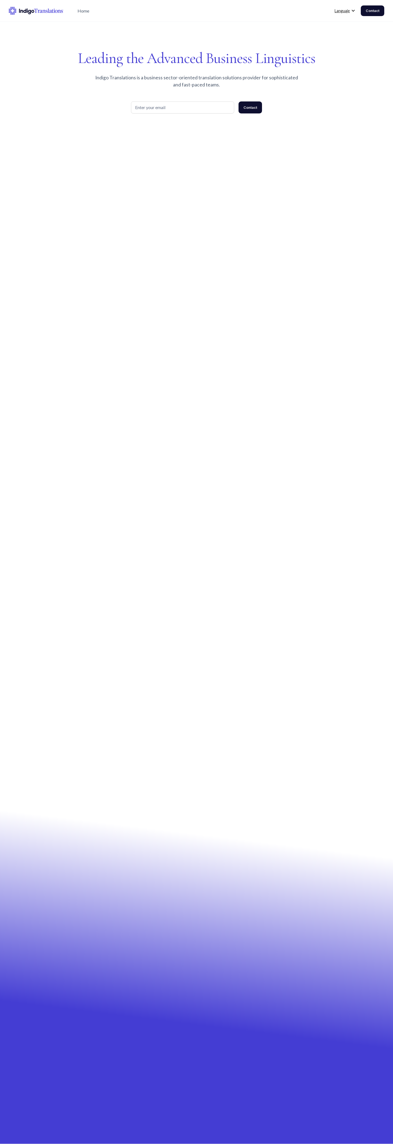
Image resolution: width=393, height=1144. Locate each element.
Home (83, 10)
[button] (345, 10)
